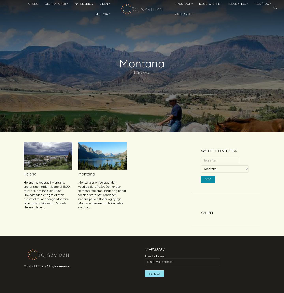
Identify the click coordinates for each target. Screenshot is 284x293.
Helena (30, 174)
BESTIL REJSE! (183, 13)
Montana (86, 174)
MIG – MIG (101, 13)
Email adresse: (182, 260)
